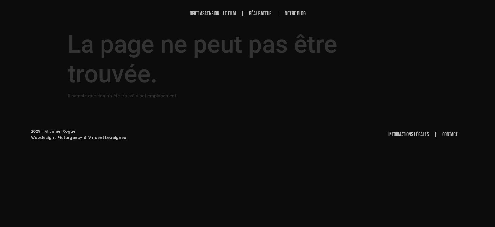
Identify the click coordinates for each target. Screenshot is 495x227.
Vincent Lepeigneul (108, 137)
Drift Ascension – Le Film (213, 13)
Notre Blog (295, 13)
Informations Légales (408, 134)
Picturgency (69, 137)
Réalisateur (260, 13)
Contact (450, 134)
